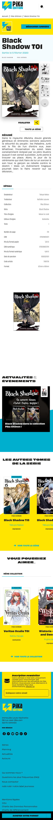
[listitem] (4, 734)
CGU (4, 803)
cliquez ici (30, 686)
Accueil (5, 16)
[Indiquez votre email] (23, 693)
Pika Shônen (16, 16)
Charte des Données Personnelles (19, 806)
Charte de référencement (15, 810)
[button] (36, 26)
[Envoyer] (46, 693)
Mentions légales (11, 799)
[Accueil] (12, 6)
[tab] (7, 186)
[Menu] (45, 7)
